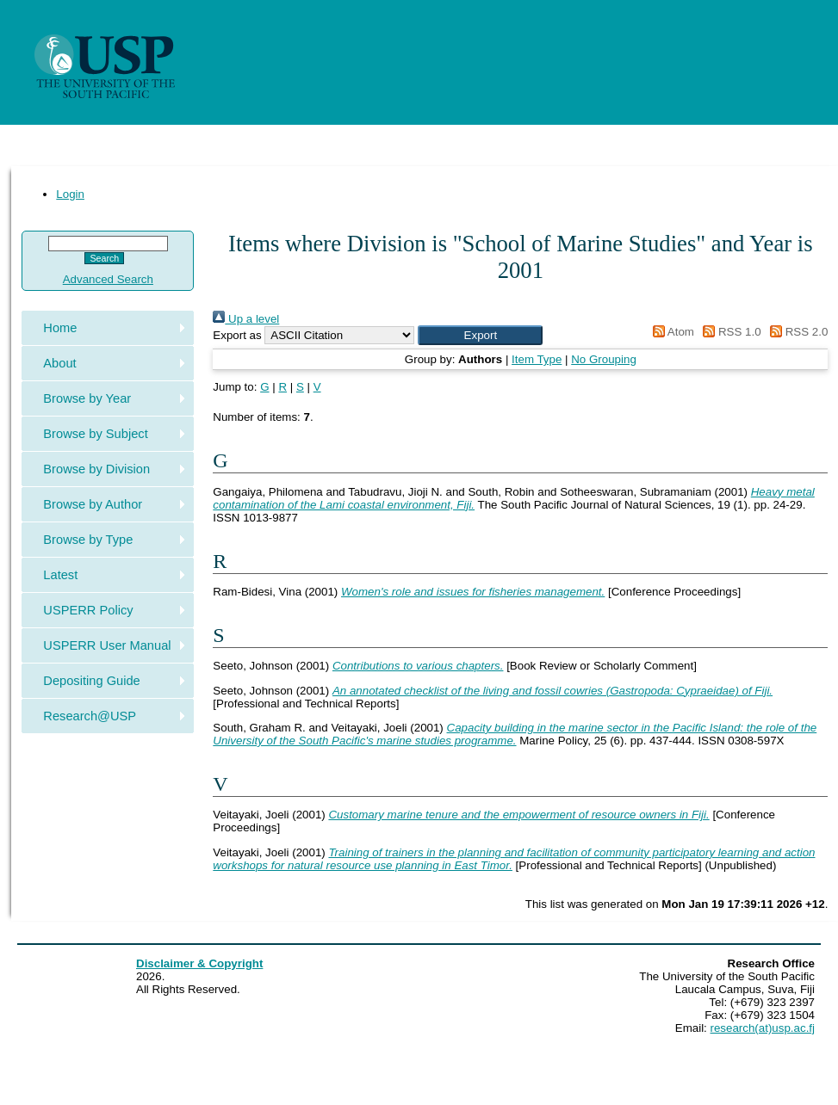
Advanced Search (108, 279)
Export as (237, 335)
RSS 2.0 (796, 331)
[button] (480, 335)
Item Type (537, 359)
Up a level (246, 318)
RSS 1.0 (729, 331)
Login (70, 194)
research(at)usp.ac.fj (763, 1028)
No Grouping (603, 359)
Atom (670, 331)
